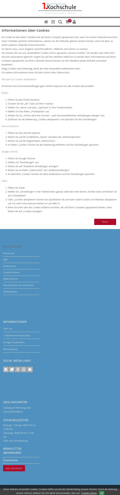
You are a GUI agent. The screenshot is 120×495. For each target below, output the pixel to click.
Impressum (9, 253)
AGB (5, 259)
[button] (6, 369)
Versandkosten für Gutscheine (18, 285)
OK (101, 493)
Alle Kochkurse (10, 349)
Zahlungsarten (10, 291)
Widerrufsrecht (10, 278)
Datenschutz (9, 266)
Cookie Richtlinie (11, 272)
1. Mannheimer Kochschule (16, 335)
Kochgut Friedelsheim (14, 342)
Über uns (7, 328)
